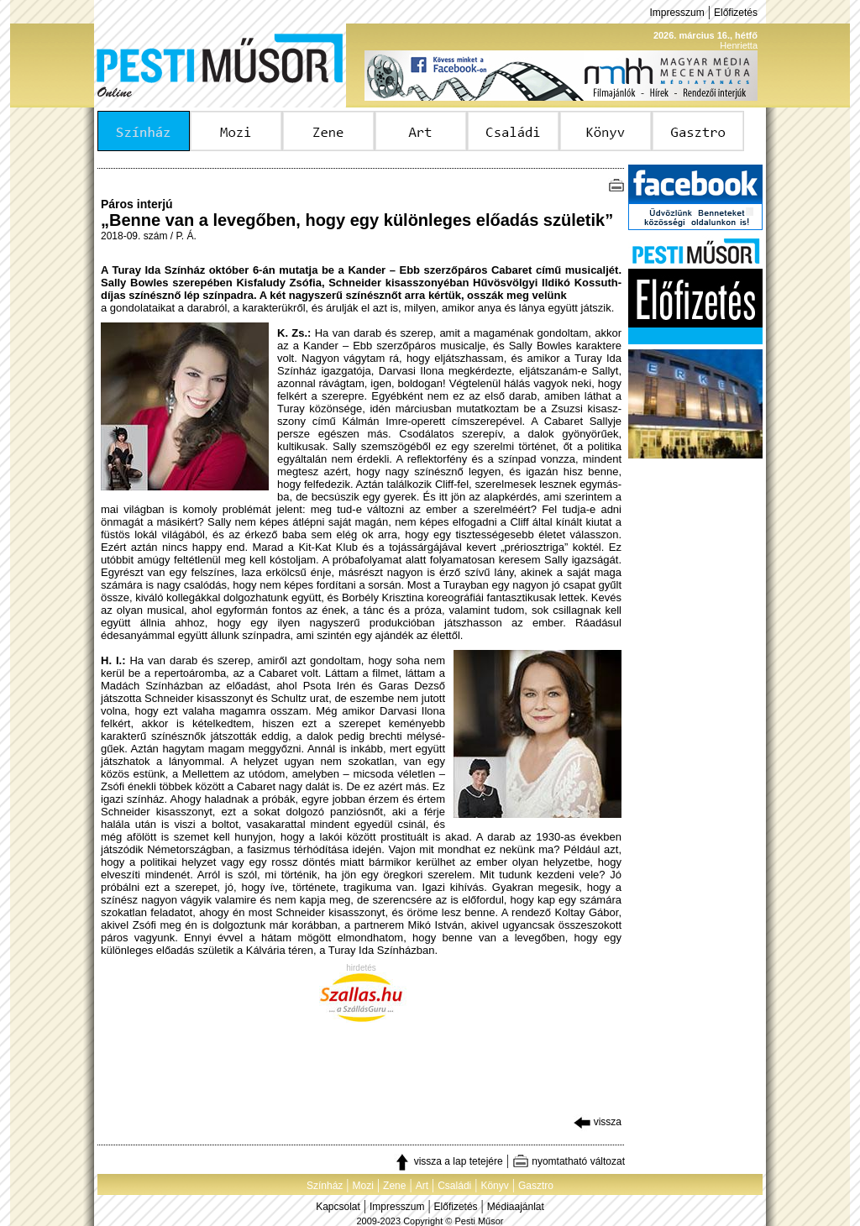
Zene (394, 1186)
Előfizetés (736, 12)
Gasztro (535, 1186)
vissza (597, 1122)
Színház (325, 1186)
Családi (454, 1186)
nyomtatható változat (568, 1161)
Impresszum (676, 12)
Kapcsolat (338, 1207)
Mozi (363, 1186)
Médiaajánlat (515, 1207)
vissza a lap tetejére (448, 1161)
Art (422, 1186)
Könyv (494, 1186)
